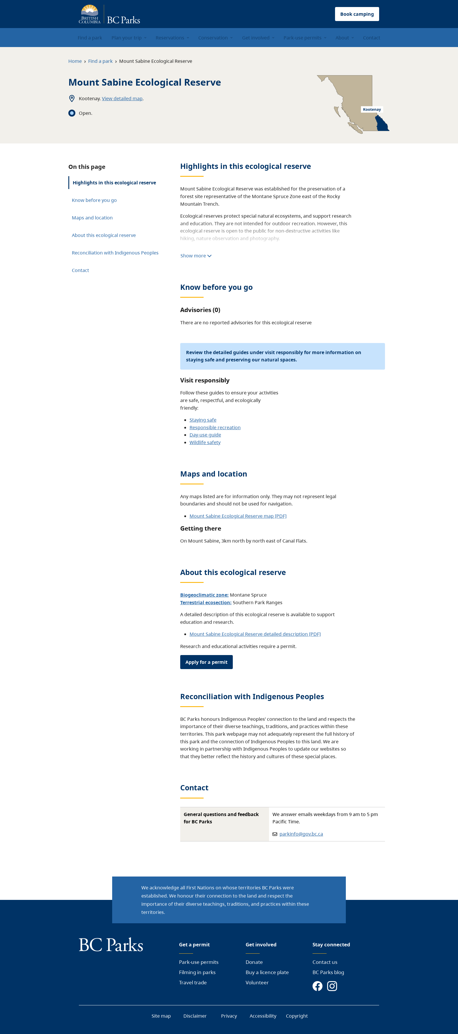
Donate (254, 962)
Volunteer (257, 982)
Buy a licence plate (267, 972)
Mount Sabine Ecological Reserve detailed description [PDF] (255, 634)
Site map (161, 1016)
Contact (80, 270)
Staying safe (203, 420)
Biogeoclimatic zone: (204, 595)
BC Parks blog (328, 972)
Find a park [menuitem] (90, 37)
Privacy (229, 1016)
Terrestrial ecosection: (206, 602)
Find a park (100, 61)
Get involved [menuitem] (256, 37)
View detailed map (122, 98)
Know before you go (94, 200)
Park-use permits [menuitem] (303, 37)
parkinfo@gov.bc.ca (301, 834)
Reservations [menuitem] (170, 37)
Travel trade (193, 982)
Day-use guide (205, 435)
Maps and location (92, 217)
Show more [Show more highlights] (196, 255)
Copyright (297, 1016)
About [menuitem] (342, 37)
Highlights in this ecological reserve (114, 182)
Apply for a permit (206, 662)
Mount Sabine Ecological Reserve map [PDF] (238, 516)
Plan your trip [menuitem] (127, 37)
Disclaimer (195, 1016)
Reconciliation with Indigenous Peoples (115, 253)
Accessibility (263, 1016)
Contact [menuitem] (371, 37)
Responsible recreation (215, 427)
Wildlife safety (205, 442)
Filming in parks (197, 972)
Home (75, 61)
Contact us (325, 962)
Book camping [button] (357, 14)
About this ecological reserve (104, 235)
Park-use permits (198, 962)
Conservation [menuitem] (213, 37)
